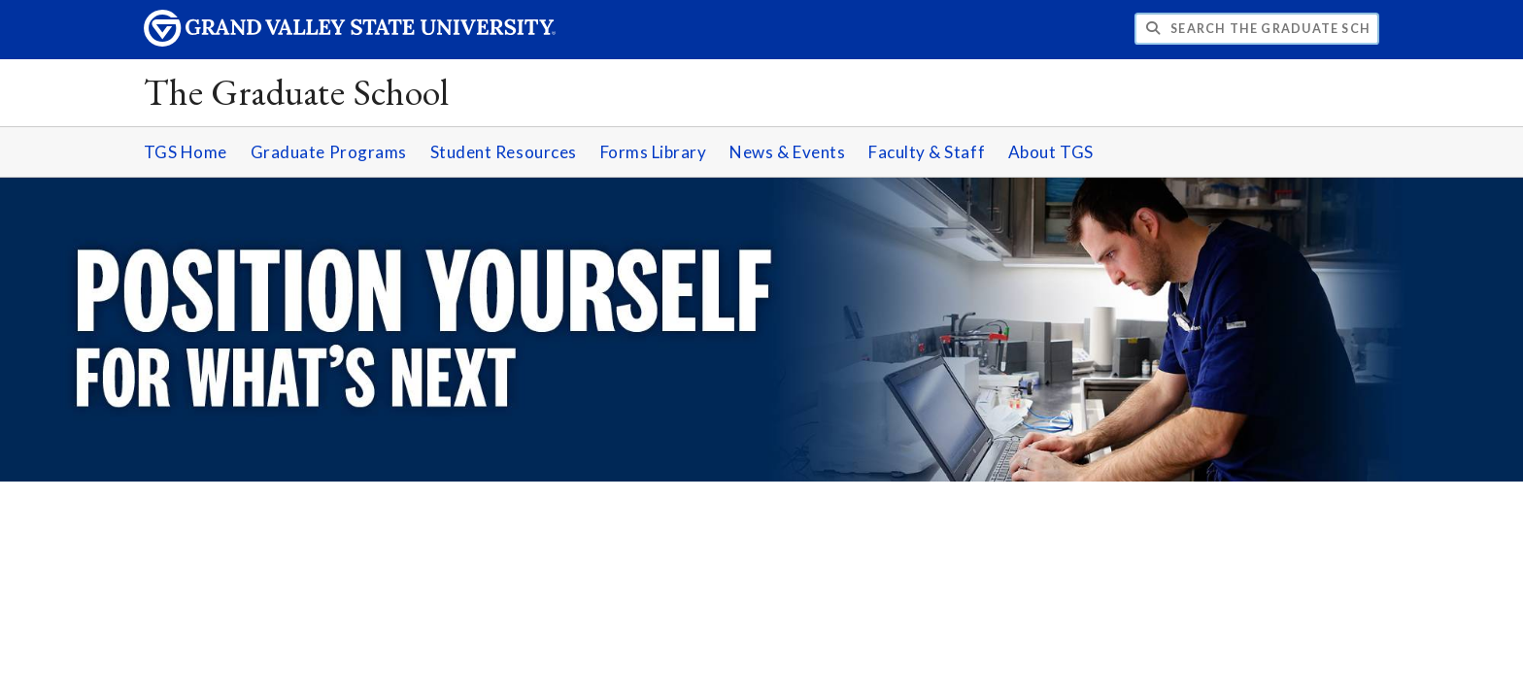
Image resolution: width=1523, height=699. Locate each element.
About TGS (1051, 152)
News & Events (787, 152)
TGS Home (185, 152)
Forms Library (653, 152)
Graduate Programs (329, 152)
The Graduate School (297, 92)
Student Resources (503, 152)
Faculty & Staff (926, 152)
